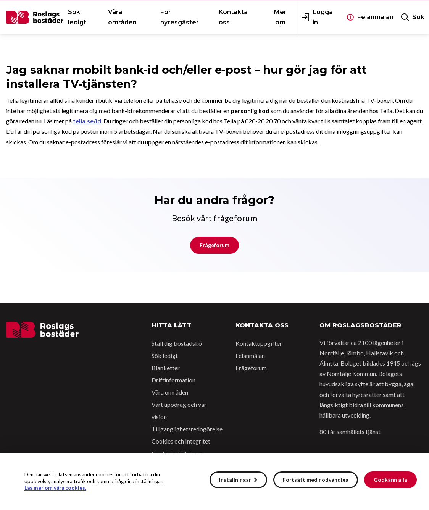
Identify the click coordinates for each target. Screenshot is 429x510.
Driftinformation (173, 380)
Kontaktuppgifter (258, 343)
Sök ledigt (165, 355)
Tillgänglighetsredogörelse (187, 428)
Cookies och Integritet (181, 441)
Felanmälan (250, 355)
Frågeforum (214, 245)
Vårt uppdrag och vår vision (179, 410)
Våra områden (170, 392)
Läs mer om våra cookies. (55, 488)
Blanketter (166, 367)
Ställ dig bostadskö (177, 343)
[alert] (214, 481)
